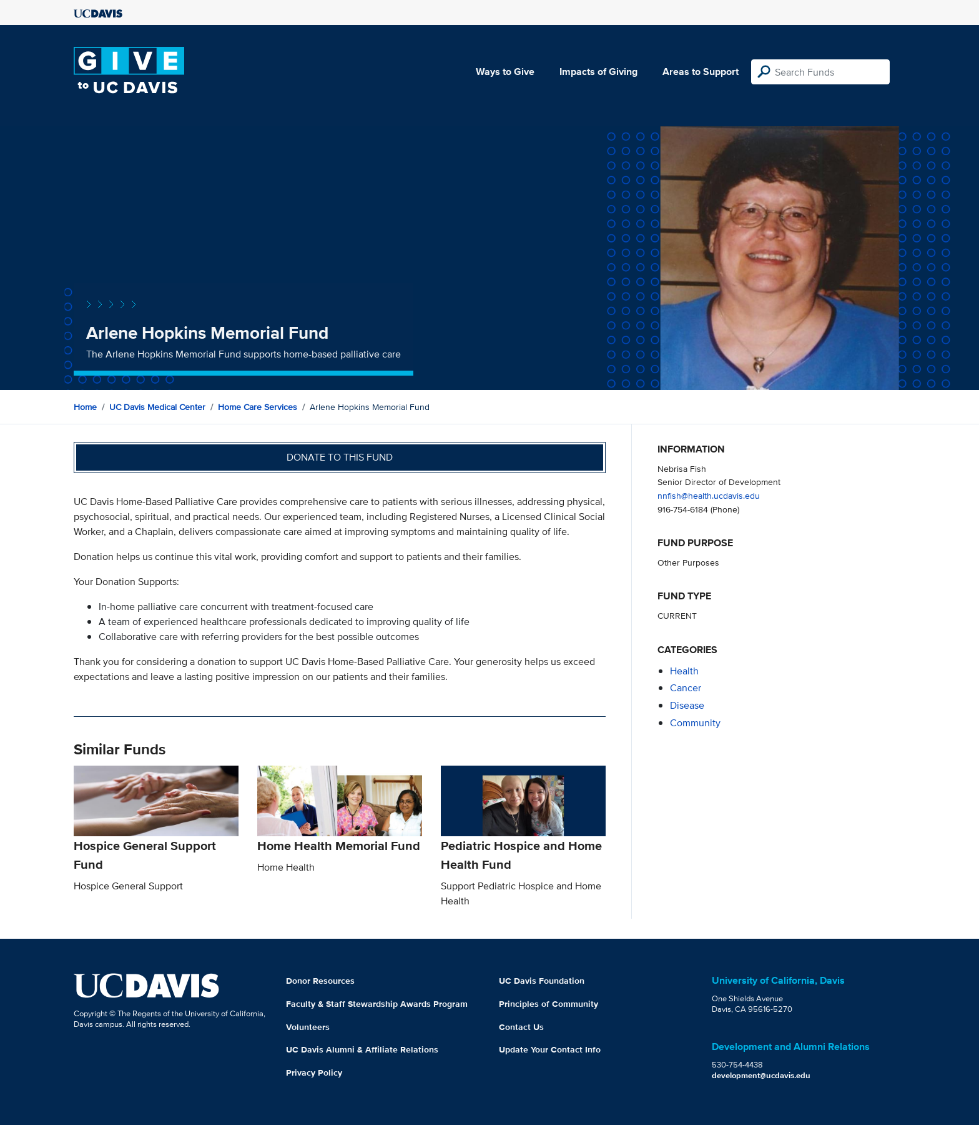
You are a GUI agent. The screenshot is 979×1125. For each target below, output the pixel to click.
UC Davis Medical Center (157, 407)
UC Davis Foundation (541, 980)
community (695, 723)
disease (687, 705)
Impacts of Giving (598, 71)
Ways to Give (505, 71)
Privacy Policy (314, 1072)
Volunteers (308, 1027)
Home (85, 407)
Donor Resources (320, 980)
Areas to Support (700, 71)
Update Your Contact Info (550, 1049)
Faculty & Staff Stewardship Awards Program (377, 1004)
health (684, 671)
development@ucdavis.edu (761, 1075)
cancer (685, 688)
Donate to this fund (340, 457)
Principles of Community (548, 1004)
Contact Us (521, 1027)
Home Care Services (257, 407)
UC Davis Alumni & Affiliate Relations (362, 1049)
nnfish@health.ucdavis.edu (708, 495)
